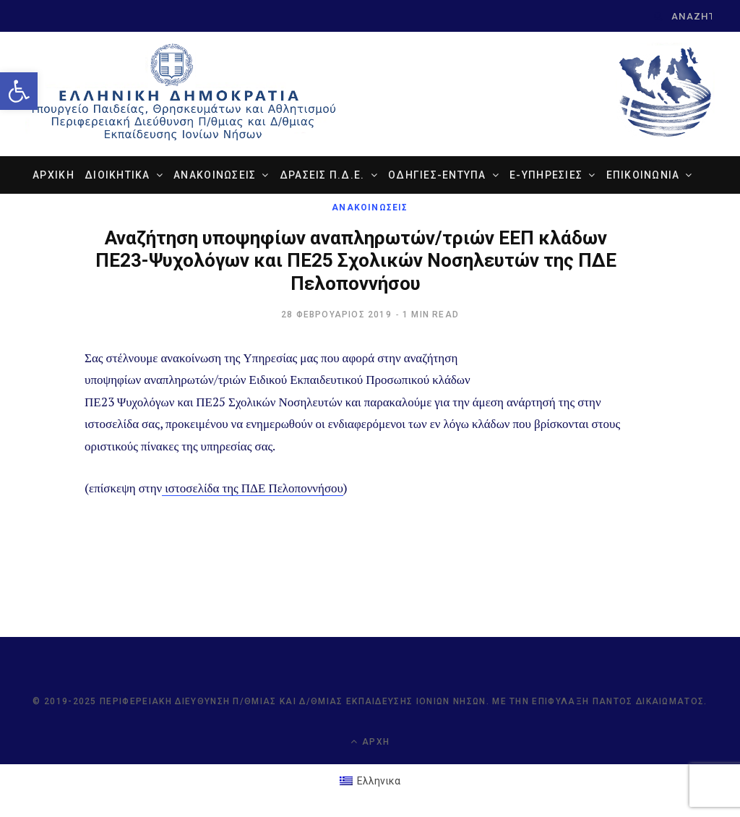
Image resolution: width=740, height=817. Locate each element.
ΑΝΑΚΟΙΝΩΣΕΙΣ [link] (214, 175)
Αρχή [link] (370, 742)
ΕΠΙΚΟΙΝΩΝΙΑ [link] (643, 175)
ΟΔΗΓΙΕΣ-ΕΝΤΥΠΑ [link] (437, 175)
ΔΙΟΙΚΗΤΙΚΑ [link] (117, 175)
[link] (19, 91)
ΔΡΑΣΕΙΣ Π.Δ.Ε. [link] (322, 175)
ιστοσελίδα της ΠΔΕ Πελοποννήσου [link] (252, 487)
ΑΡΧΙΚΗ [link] (53, 175)
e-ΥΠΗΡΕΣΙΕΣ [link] (545, 175)
